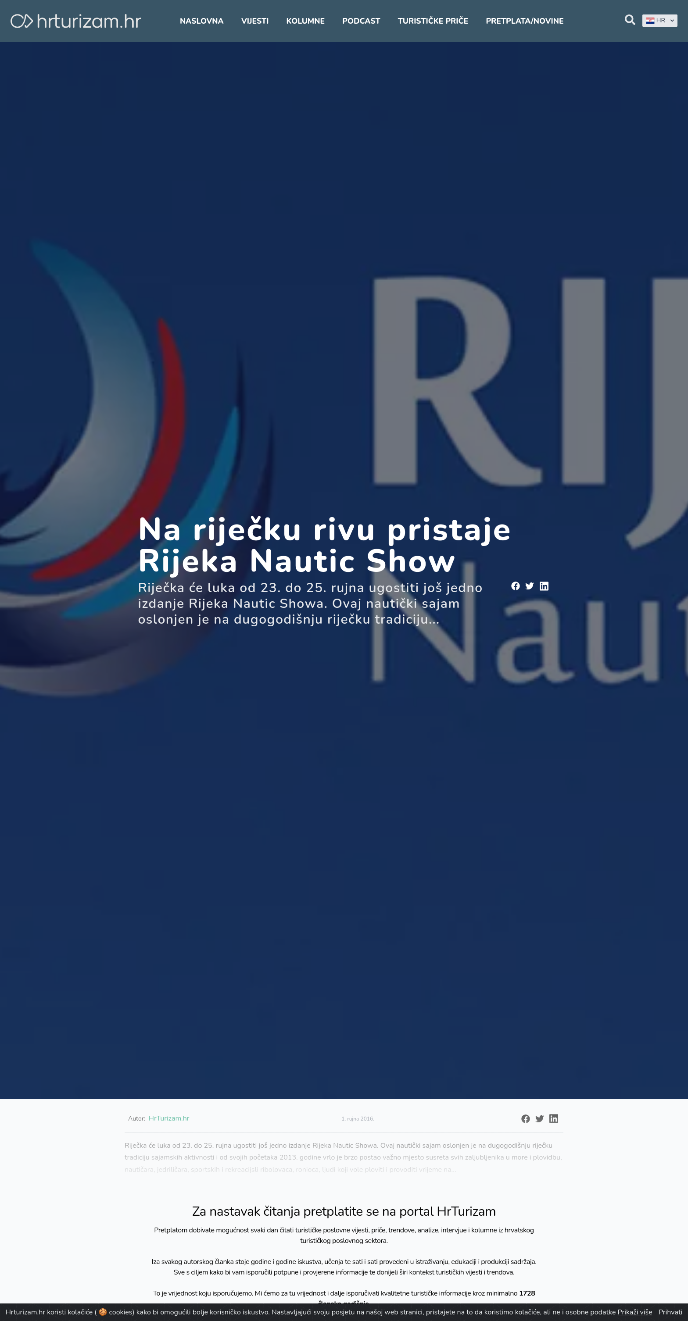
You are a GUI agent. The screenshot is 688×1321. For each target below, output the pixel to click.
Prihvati (670, 1312)
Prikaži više (635, 1312)
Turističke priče (433, 21)
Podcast (361, 21)
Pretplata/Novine (524, 21)
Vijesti (255, 21)
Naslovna (202, 21)
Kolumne (306, 21)
